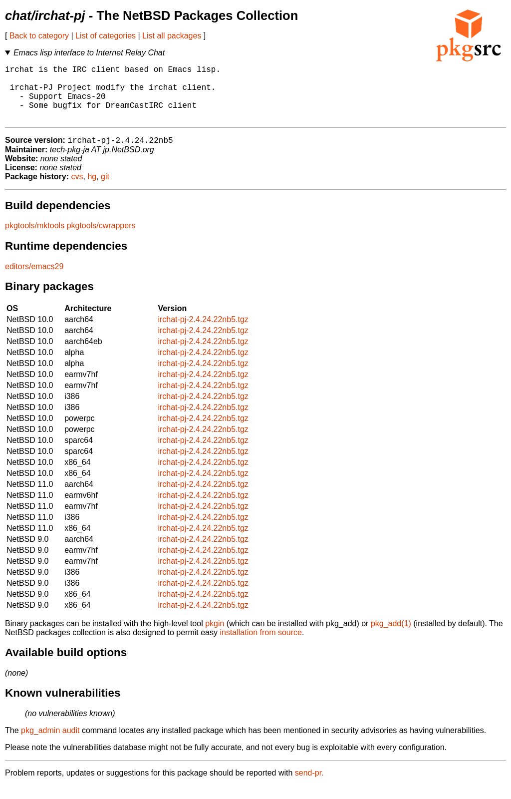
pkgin (214, 637)
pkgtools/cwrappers (101, 239)
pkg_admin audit (50, 744)
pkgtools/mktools (34, 239)
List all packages (171, 35)
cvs (77, 190)
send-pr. (309, 786)
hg (91, 190)
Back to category (39, 35)
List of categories (105, 35)
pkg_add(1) (391, 637)
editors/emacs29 (34, 280)
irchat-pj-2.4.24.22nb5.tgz (203, 333)
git (105, 190)
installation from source (261, 646)
